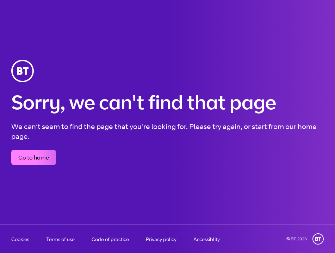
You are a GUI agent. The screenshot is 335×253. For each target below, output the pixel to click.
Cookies (20, 239)
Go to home (33, 157)
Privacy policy (161, 239)
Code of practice (110, 239)
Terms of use (60, 239)
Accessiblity (206, 239)
